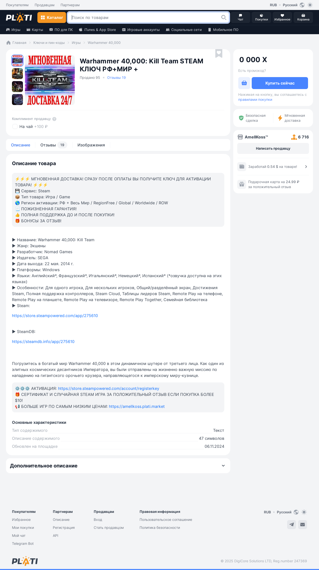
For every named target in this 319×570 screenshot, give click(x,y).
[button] (224, 17)
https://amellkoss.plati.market (137, 406)
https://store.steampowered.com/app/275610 (55, 315)
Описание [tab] (20, 144)
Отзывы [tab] (53, 144)
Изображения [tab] (91, 144)
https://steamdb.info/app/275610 (43, 341)
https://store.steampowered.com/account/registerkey (108, 388)
